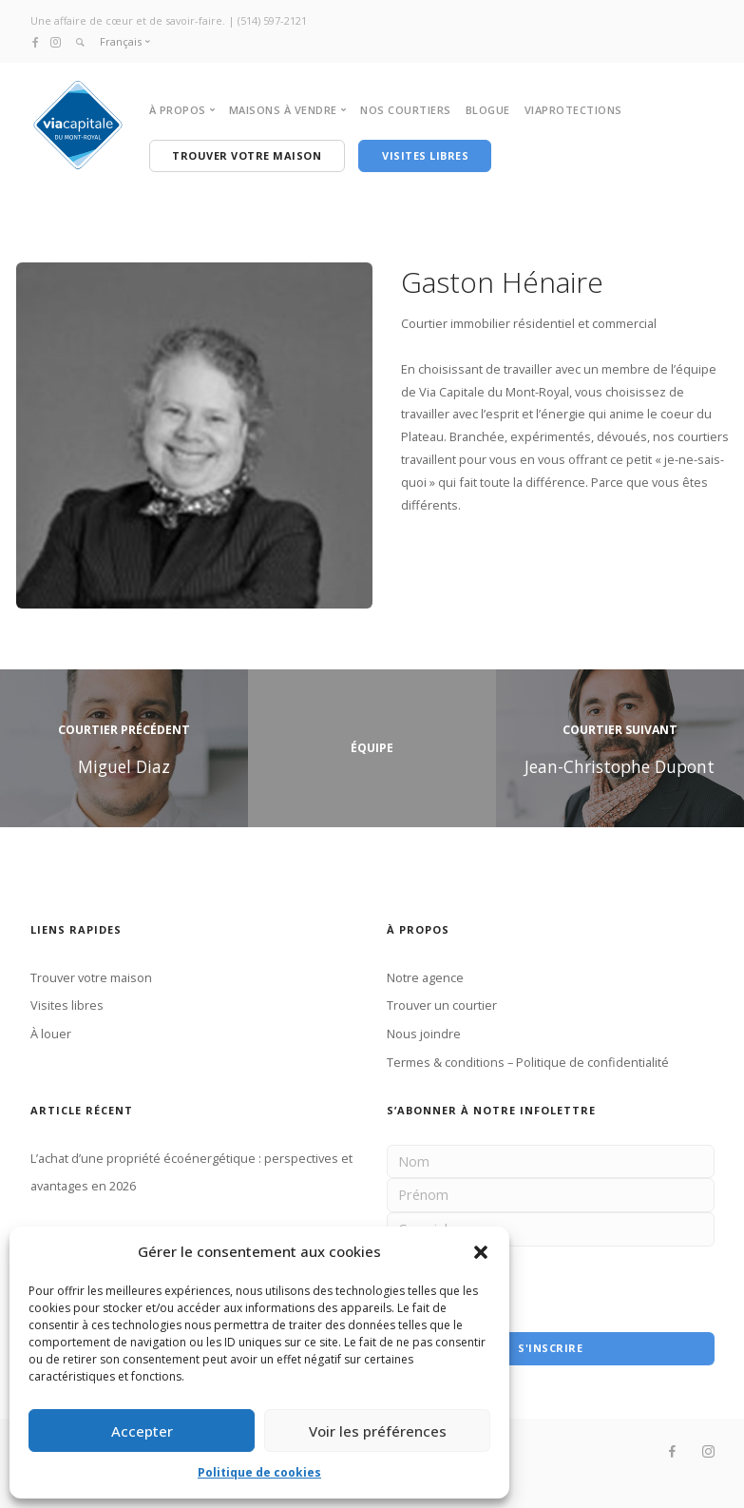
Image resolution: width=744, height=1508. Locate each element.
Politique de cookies (259, 1472)
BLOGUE (488, 110)
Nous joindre (424, 1032)
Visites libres (67, 1004)
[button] (480, 1252)
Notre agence (425, 976)
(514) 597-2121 (272, 20)
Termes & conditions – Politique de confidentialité (528, 1061)
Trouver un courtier (442, 1004)
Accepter (142, 1430)
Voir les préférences (378, 1430)
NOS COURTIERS (405, 110)
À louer (50, 1032)
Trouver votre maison (91, 976)
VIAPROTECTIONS (573, 110)
